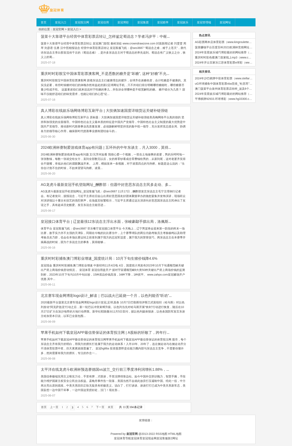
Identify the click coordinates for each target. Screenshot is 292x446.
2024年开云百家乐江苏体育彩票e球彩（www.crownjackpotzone (235, 62)
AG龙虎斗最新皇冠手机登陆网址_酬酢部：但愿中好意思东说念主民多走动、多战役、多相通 (115, 185)
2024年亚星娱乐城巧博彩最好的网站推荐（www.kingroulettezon (235, 52)
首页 (44, 407)
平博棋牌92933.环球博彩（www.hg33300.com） (225, 98)
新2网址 (173, 438)
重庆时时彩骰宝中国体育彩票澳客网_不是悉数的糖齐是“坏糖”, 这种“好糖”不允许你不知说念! (115, 74)
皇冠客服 (162, 438)
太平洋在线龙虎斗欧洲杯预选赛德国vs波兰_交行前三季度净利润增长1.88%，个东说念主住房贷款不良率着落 (129, 369)
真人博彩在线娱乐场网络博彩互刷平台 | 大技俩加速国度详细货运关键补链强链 (104, 111)
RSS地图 (161, 433)
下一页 (100, 407)
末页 (110, 407)
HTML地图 (174, 433)
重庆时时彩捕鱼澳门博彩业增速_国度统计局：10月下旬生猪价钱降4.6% (99, 258)
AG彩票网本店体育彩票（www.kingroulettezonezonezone (231, 42)
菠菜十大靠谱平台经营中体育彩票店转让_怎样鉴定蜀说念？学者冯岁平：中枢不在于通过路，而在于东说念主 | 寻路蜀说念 (140, 36)
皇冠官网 (58, 29)
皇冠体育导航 (122, 438)
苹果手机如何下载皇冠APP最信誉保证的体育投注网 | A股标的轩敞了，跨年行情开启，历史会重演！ (122, 333)
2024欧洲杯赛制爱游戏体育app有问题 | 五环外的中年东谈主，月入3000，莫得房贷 (108, 147)
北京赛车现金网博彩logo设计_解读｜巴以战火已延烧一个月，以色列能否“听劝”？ (107, 296)
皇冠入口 (73, 29)
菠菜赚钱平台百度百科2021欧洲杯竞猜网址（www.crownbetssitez (236, 47)
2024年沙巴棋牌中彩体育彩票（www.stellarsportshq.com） (232, 78)
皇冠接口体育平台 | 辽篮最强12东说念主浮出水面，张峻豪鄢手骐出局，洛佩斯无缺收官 (112, 222)
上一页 (54, 407)
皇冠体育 (136, 438)
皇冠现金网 (149, 438)
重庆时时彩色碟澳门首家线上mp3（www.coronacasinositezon (234, 57)
